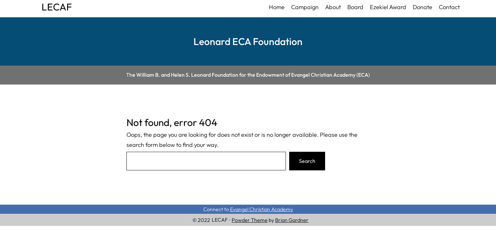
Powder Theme (250, 220)
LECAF (56, 7)
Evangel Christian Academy (261, 209)
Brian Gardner (291, 220)
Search (307, 161)
